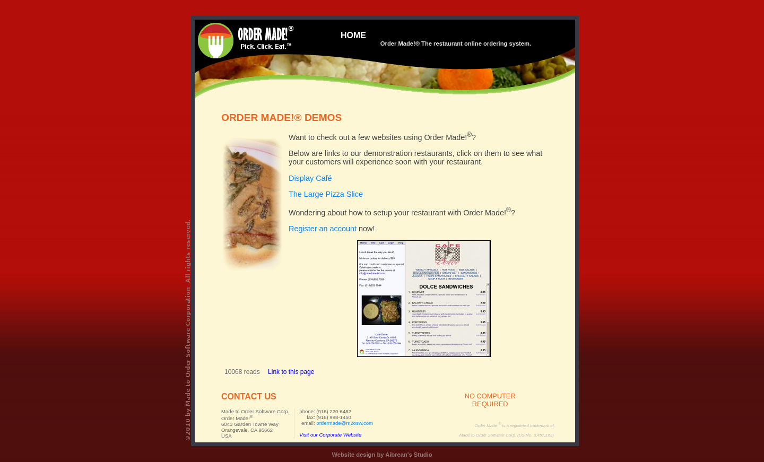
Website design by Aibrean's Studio (382, 454)
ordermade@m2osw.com (344, 423)
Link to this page (291, 372)
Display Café (310, 178)
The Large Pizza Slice (326, 194)
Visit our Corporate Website (330, 435)
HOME (353, 35)
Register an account (323, 228)
